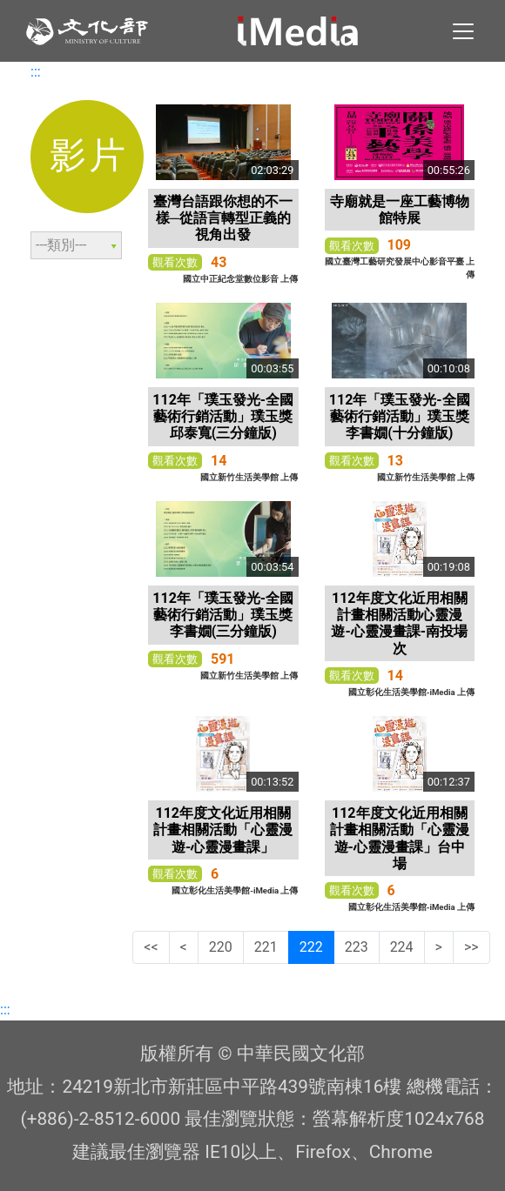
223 (356, 947)
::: (35, 72)
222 (311, 947)
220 (220, 947)
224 (402, 947)
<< (151, 947)
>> (471, 947)
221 (266, 947)
